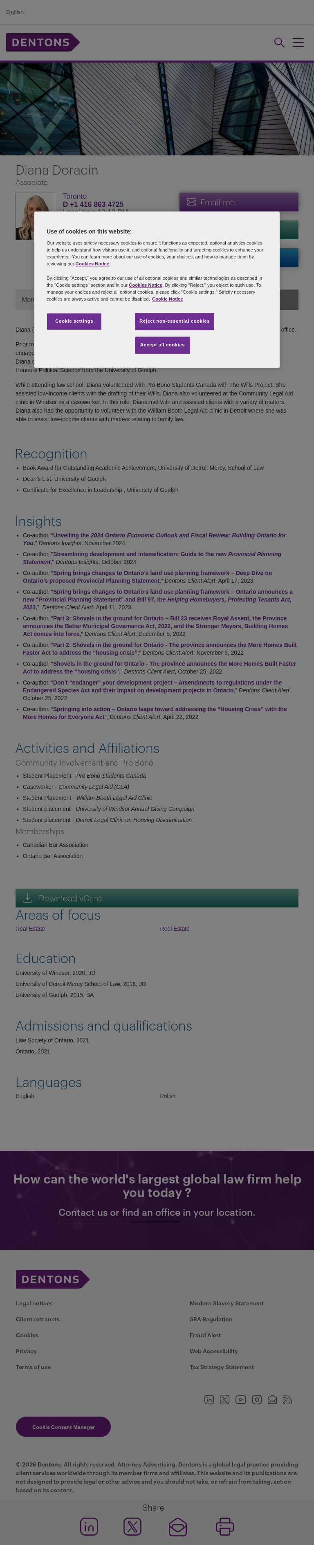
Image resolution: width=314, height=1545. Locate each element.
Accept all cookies (162, 344)
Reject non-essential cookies (174, 321)
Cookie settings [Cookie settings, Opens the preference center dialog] (74, 321)
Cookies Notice (92, 264)
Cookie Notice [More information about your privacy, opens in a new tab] (167, 298)
